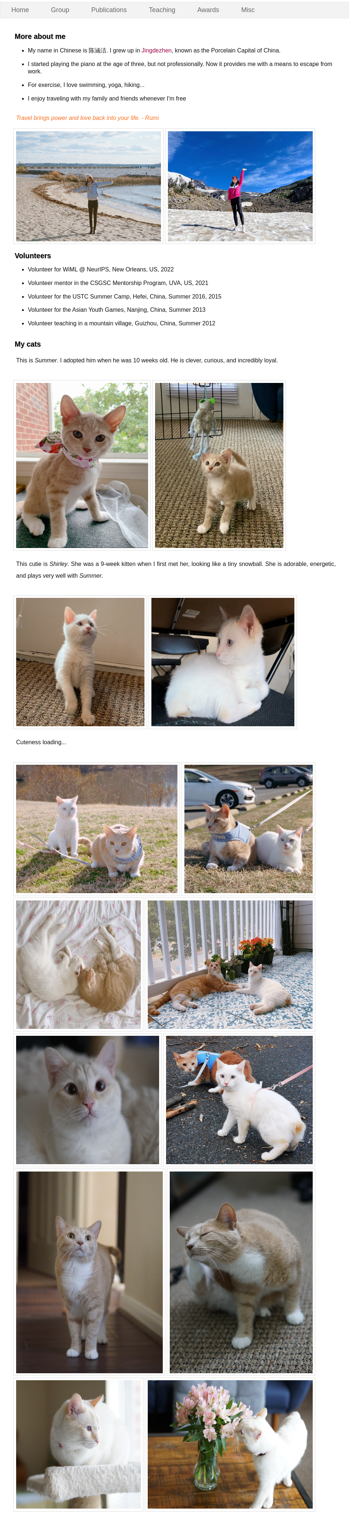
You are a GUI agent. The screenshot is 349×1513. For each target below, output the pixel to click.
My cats (28, 344)
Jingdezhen (157, 50)
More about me (40, 36)
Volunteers (33, 256)
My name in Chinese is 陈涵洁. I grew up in (85, 50)
